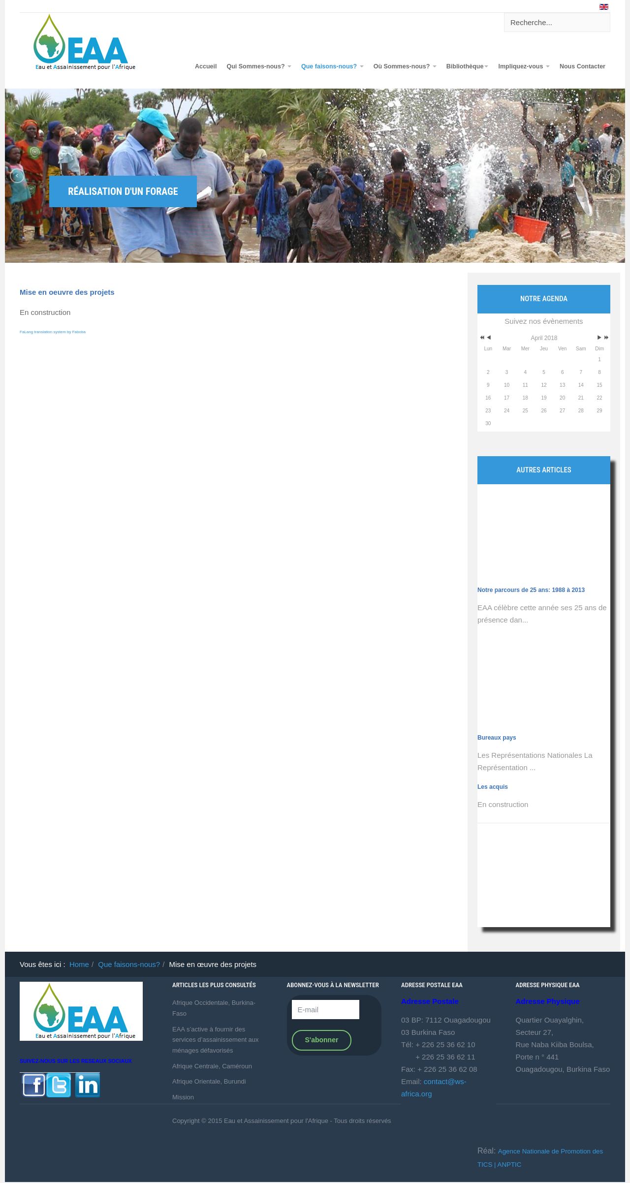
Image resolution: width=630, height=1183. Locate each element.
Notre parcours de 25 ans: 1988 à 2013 (531, 553)
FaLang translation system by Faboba (53, 332)
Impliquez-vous (523, 66)
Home (79, 964)
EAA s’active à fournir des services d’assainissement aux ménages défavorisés (215, 1040)
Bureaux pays (496, 700)
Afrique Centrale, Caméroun (212, 1066)
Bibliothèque (467, 66)
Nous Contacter (582, 66)
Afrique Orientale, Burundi (209, 1081)
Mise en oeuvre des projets (67, 292)
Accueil (206, 66)
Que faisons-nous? (332, 66)
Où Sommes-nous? (405, 66)
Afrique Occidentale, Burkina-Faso (213, 1008)
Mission (183, 1097)
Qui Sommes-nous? (258, 66)
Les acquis (492, 786)
